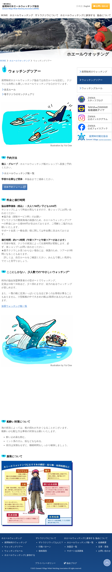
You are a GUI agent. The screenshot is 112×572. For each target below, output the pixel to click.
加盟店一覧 (72, 547)
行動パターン (45, 547)
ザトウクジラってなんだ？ (51, 542)
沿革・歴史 (103, 547)
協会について (104, 15)
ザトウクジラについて (46, 15)
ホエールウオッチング (19, 61)
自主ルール (10, 89)
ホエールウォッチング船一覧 (19, 173)
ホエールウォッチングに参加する (77, 15)
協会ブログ (70, 563)
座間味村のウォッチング (94, 71)
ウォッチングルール (92, 88)
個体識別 (43, 551)
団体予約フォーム (15, 187)
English (87, 6)
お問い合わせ (100, 6)
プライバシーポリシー (45, 563)
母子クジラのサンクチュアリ (19, 94)
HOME (4, 15)
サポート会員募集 (75, 551)
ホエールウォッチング (21, 15)
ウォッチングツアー (92, 80)
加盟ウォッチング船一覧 (14, 306)
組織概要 (102, 542)
